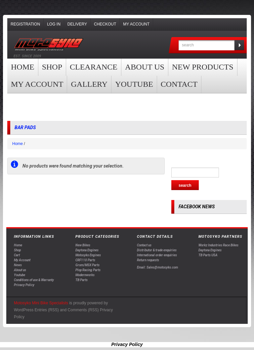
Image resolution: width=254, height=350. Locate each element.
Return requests (148, 260)
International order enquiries (157, 255)
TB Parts (81, 280)
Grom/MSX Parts (87, 265)
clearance (93, 67)
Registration (25, 24)
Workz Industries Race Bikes (218, 245)
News (18, 265)
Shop (52, 67)
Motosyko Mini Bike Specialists (41, 303)
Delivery (77, 24)
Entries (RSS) (46, 310)
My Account (136, 24)
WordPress (23, 310)
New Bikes (82, 245)
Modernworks (85, 275)
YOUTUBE (134, 84)
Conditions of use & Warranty (34, 280)
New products (202, 67)
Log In (54, 24)
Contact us (144, 245)
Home (22, 67)
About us (144, 67)
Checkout (105, 24)
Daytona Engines (87, 250)
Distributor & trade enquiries (157, 250)
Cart (17, 255)
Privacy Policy (24, 285)
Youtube (19, 275)
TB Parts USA (208, 255)
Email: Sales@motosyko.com (157, 267)
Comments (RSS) (83, 310)
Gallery (89, 84)
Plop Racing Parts (88, 270)
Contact (179, 84)
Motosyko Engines (88, 255)
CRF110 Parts (85, 260)
